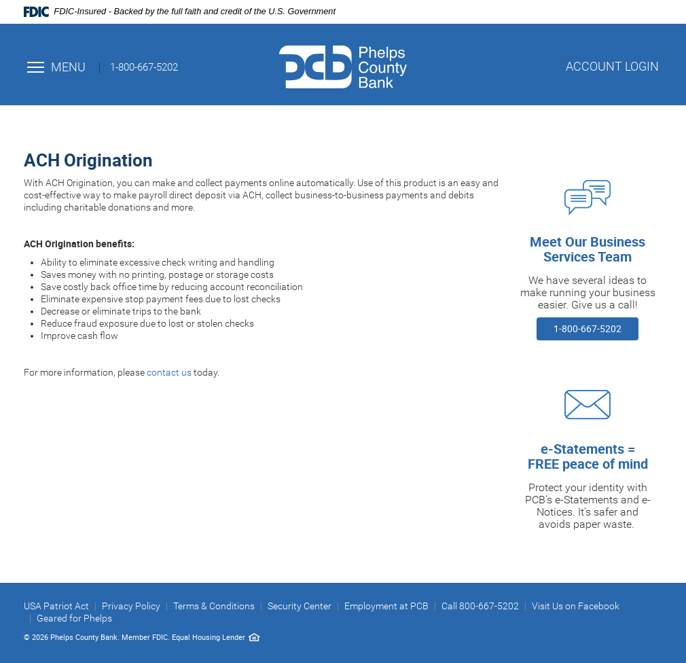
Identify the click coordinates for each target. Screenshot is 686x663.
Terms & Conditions (214, 606)
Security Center (299, 606)
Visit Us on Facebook (575, 606)
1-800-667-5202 (587, 328)
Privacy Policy (131, 606)
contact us (169, 372)
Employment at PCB (386, 606)
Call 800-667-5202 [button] (480, 606)
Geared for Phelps (74, 618)
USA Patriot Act (56, 606)
